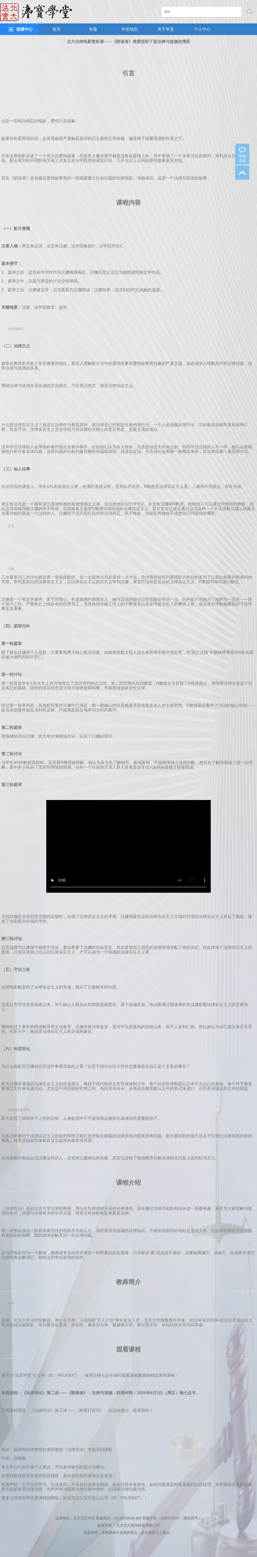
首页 (56, 29)
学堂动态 (129, 29)
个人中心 (202, 29)
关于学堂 (166, 29)
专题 (93, 29)
